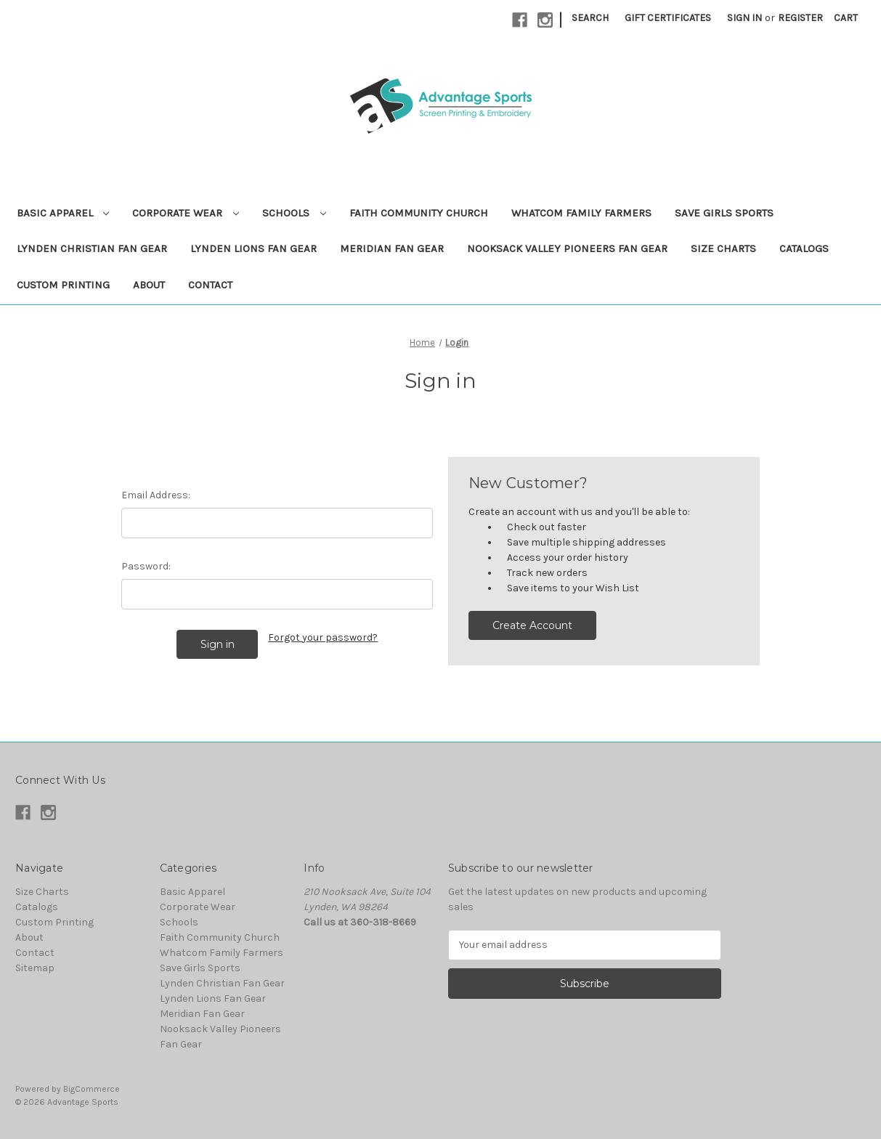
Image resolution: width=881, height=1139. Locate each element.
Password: (146, 566)
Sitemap (34, 968)
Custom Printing (63, 284)
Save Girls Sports (724, 212)
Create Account (532, 625)
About (149, 284)
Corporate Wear (185, 212)
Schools (294, 212)
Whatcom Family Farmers (581, 212)
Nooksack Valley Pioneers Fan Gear (567, 248)
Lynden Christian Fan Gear (92, 248)
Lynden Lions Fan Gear (253, 248)
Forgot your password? (323, 637)
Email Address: (155, 495)
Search (590, 18)
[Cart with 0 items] (846, 18)
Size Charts (723, 248)
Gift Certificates (668, 18)
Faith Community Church (418, 212)
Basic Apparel (63, 212)
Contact (210, 284)
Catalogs (804, 248)
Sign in (744, 18)
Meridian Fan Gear (392, 248)
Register (800, 18)
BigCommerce (91, 1089)
